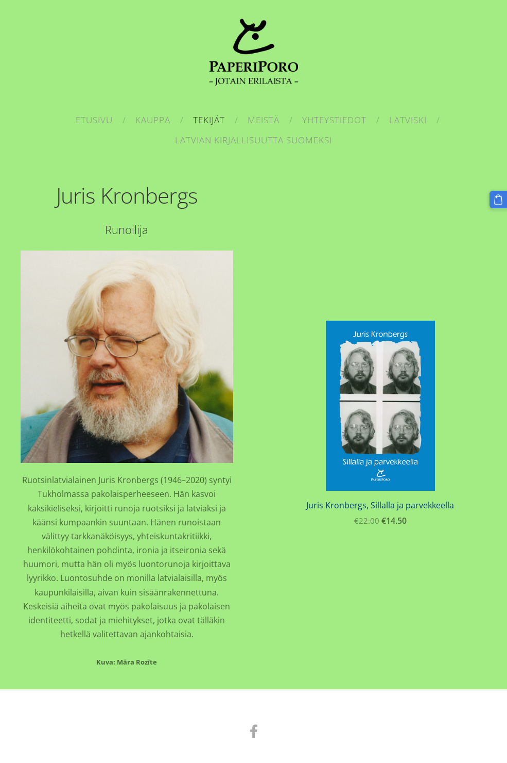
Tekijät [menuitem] (209, 120)
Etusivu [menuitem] (94, 120)
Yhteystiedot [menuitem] (334, 120)
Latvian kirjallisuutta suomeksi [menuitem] (253, 140)
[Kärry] (498, 199)
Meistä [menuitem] (263, 120)
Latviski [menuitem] (408, 120)
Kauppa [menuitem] (152, 120)
